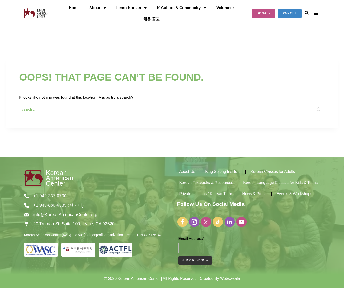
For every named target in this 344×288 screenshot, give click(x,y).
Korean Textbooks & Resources (206, 183)
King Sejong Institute (222, 171)
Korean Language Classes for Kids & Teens (280, 183)
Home (74, 8)
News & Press (254, 194)
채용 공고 (151, 19)
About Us (187, 171)
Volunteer (225, 8)
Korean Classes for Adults (273, 171)
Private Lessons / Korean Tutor (205, 194)
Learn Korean (131, 8)
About (98, 8)
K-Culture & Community (182, 8)
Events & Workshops (294, 194)
